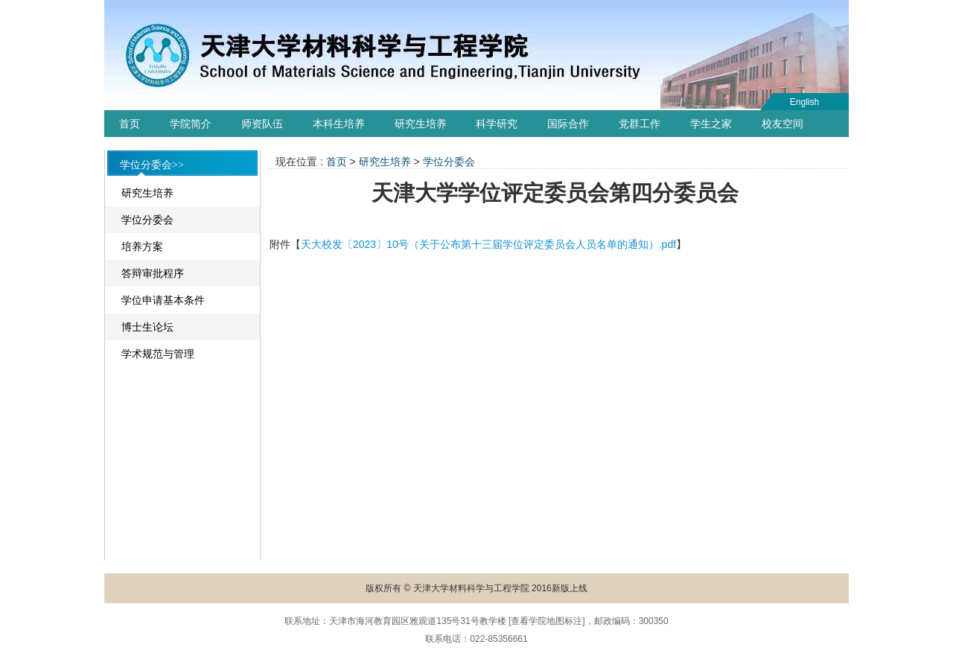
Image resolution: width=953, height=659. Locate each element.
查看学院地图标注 (546, 621)
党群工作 (639, 124)
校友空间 (782, 124)
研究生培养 (421, 124)
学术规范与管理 (157, 354)
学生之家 (711, 124)
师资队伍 (262, 124)
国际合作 (568, 124)
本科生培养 (339, 124)
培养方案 (142, 246)
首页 (129, 124)
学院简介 (190, 124)
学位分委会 (147, 220)
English (804, 102)
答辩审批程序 (152, 273)
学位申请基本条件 (163, 300)
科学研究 (496, 124)
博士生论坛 (147, 327)
